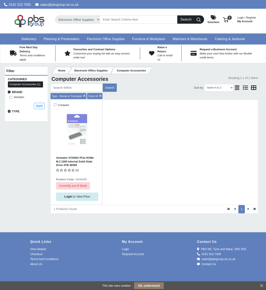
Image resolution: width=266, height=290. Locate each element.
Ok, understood (149, 285)
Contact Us (206, 264)
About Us (36, 264)
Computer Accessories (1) (24, 84)
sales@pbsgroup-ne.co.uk (57, 4)
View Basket (38, 249)
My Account (246, 19)
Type (16, 111)
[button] (225, 19)
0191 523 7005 (17, 4)
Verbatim (19, 97)
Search (109, 87)
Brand (17, 92)
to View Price (77, 196)
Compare (63, 105)
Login (125, 249)
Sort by (198, 87)
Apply (39, 105)
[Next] (248, 209)
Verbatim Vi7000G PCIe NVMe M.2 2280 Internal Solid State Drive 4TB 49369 (75, 161)
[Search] (138, 19)
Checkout (36, 254)
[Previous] (235, 209)
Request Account (133, 254)
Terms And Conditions (44, 259)
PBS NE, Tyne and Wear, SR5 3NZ (221, 249)
